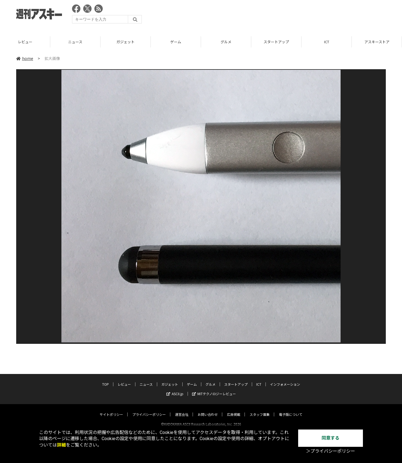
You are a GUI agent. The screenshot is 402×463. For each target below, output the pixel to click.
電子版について (290, 409)
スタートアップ (276, 41)
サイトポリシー (111, 409)
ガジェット (125, 41)
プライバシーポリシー (149, 409)
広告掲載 (233, 409)
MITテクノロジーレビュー (214, 388)
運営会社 (181, 409)
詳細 (61, 445)
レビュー (25, 41)
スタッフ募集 (260, 409)
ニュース (75, 41)
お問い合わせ (208, 409)
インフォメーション (285, 379)
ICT (326, 41)
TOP (105, 379)
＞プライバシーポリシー (330, 451)
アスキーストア (376, 41)
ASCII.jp (174, 388)
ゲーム (175, 41)
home (24, 58)
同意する (330, 438)
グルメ (226, 41)
